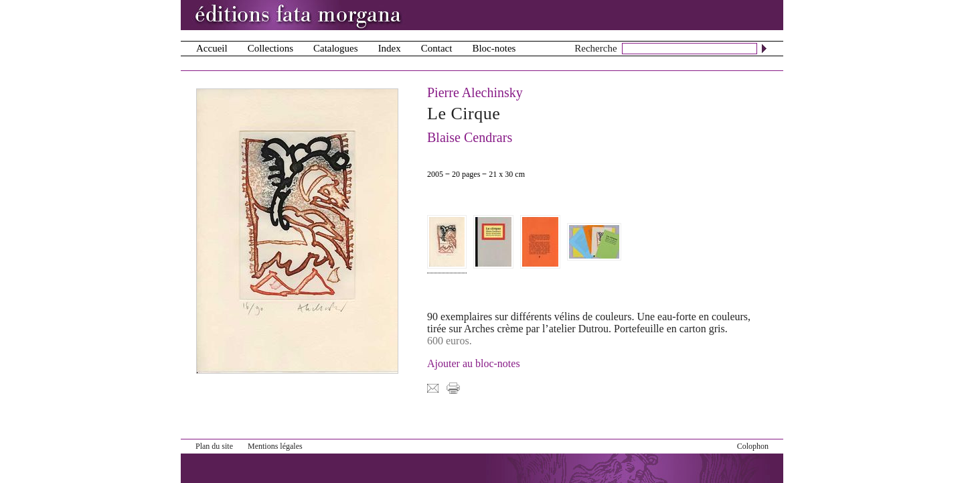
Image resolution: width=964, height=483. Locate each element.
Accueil (212, 48)
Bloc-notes (493, 48)
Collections (270, 48)
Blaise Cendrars (469, 137)
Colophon (753, 446)
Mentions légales (275, 446)
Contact (437, 48)
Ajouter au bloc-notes (473, 363)
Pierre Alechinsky (475, 92)
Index (389, 48)
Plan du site (214, 446)
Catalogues (335, 48)
